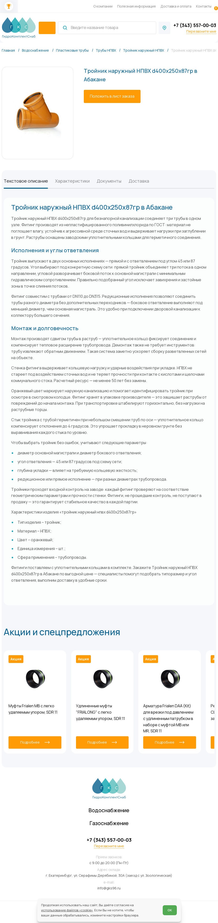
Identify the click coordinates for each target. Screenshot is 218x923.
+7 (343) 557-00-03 (194, 25)
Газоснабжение (109, 823)
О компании (103, 6)
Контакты (203, 6)
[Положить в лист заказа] (112, 96)
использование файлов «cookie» (67, 910)
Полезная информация (136, 6)
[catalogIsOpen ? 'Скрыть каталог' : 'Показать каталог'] (47, 28)
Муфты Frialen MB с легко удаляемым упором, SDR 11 (33, 709)
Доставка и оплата (176, 6)
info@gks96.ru (109, 888)
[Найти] (65, 28)
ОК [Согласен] (170, 910)
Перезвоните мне (201, 31)
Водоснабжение (109, 810)
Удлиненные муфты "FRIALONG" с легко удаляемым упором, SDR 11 (100, 712)
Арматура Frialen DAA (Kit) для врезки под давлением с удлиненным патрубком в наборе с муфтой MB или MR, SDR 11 (168, 718)
